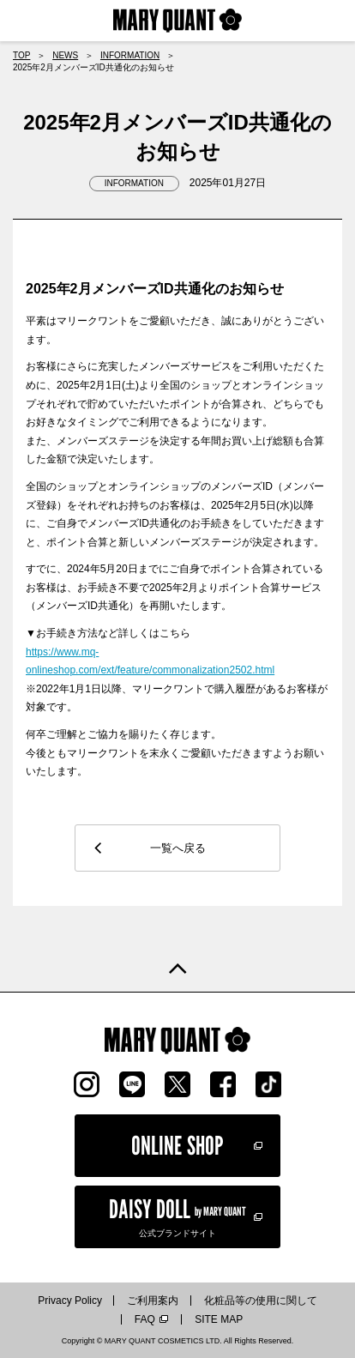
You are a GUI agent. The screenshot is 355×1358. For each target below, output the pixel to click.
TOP (21, 55)
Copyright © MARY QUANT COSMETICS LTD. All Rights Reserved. (178, 1341)
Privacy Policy (70, 1301)
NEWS (65, 55)
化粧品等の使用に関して (260, 1301)
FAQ (145, 1319)
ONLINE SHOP (177, 1145)
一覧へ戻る (178, 848)
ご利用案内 (152, 1301)
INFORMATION (129, 55)
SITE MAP (219, 1319)
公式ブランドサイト (177, 1215)
